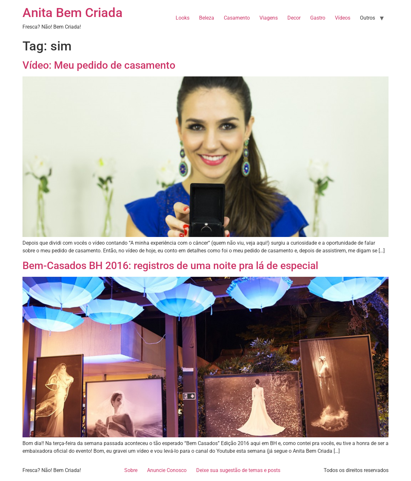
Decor (294, 18)
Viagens (268, 18)
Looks (182, 18)
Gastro (317, 18)
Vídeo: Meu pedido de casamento (98, 65)
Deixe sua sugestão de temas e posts (238, 470)
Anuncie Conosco (167, 470)
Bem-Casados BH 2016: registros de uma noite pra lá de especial (170, 265)
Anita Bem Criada (72, 12)
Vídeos (342, 18)
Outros (367, 18)
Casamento (237, 18)
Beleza (206, 18)
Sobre (130, 470)
